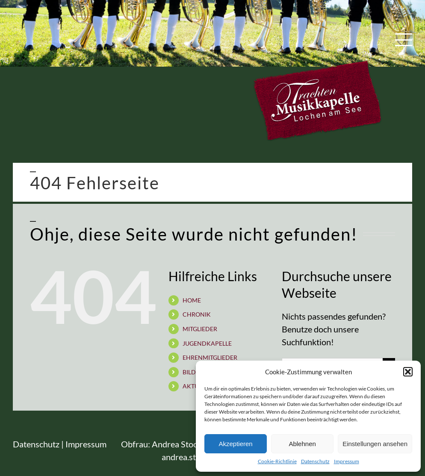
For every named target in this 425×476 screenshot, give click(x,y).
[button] (408, 371)
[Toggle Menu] (404, 39)
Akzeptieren (235, 443)
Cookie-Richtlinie (277, 461)
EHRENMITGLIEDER (210, 357)
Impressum (346, 461)
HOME (192, 300)
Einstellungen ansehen (374, 443)
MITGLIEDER (200, 328)
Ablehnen (302, 443)
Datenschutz (315, 461)
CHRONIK (197, 314)
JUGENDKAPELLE (207, 343)
